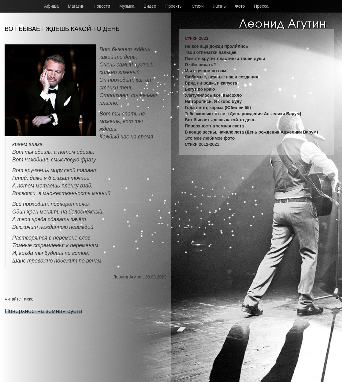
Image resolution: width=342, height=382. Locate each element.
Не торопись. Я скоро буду (213, 101)
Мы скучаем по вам (205, 70)
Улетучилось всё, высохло (213, 95)
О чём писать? (200, 64)
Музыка (127, 6)
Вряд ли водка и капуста (211, 83)
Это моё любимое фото (210, 138)
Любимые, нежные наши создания (221, 76)
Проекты (174, 6)
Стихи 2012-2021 (202, 144)
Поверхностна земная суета (43, 311)
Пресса (261, 6)
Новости (102, 6)
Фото (240, 6)
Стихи (198, 6)
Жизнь (219, 6)
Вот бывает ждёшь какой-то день (220, 119)
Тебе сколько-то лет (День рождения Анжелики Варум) (243, 113)
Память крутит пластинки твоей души (225, 58)
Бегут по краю (200, 89)
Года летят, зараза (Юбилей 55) (218, 107)
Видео (150, 6)
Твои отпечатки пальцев (210, 52)
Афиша (51, 6)
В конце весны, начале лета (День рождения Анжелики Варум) (251, 132)
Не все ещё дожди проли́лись (216, 46)
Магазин (76, 6)
